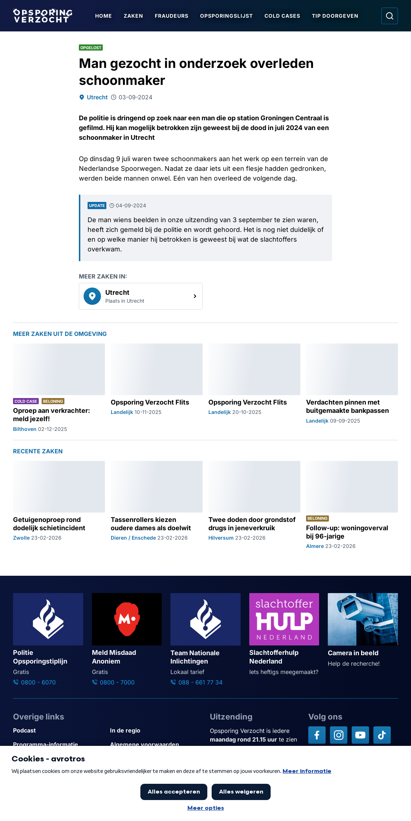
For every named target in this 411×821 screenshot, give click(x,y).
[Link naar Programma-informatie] (58, 744)
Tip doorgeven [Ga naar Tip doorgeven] (335, 16)
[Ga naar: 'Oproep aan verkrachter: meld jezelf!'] (59, 388)
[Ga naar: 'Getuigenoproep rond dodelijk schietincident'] (59, 505)
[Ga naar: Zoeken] (389, 16)
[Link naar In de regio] (155, 730)
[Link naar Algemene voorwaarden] (155, 744)
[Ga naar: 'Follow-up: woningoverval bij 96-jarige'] (352, 505)
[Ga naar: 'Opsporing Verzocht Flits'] (157, 388)
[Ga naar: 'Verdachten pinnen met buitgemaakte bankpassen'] (352, 388)
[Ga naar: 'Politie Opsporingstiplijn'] (48, 640)
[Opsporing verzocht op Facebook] (317, 735)
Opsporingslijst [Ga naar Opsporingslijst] (226, 16)
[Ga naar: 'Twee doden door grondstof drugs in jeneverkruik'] (254, 505)
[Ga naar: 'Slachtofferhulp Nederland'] (284, 634)
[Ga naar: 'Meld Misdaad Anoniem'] (127, 640)
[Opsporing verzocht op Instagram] (338, 735)
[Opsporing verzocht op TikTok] (382, 735)
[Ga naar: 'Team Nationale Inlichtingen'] (205, 640)
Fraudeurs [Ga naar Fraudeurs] (171, 16)
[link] (141, 296)
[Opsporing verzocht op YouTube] (360, 735)
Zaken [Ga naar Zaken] (133, 16)
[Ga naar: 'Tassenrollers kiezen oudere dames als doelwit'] (157, 505)
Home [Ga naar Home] (103, 16)
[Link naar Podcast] (58, 730)
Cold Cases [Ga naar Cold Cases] (282, 16)
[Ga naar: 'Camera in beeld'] (363, 630)
